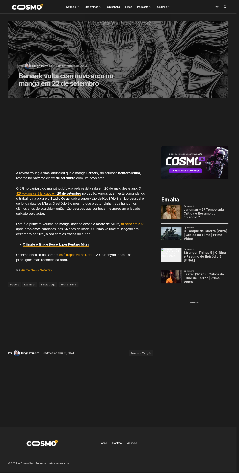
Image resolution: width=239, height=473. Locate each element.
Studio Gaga (48, 284)
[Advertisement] (82, 136)
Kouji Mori (30, 284)
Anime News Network (37, 270)
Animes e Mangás (141, 353)
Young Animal (68, 284)
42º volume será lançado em (50, 193)
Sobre (103, 443)
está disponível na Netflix (78, 255)
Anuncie (132, 443)
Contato (117, 443)
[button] (217, 6)
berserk (14, 284)
